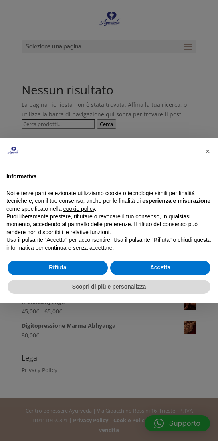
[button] (207, 151)
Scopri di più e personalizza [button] (109, 286)
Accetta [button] (160, 267)
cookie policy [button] (79, 209)
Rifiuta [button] (58, 267)
